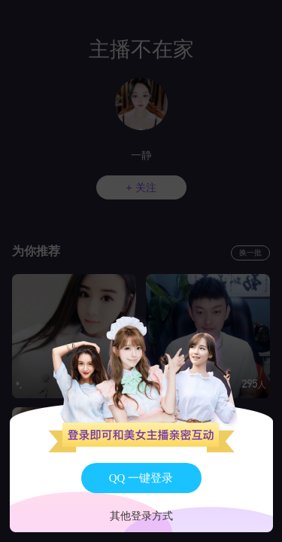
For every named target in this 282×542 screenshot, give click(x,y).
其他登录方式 (141, 516)
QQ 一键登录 (141, 478)
